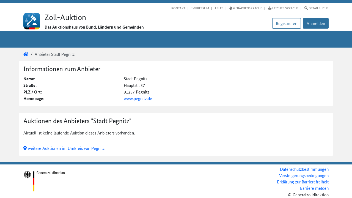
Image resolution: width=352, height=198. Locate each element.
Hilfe (218, 8)
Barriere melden (314, 188)
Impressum (200, 8)
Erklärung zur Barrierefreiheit (303, 182)
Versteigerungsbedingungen (304, 175)
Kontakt (178, 8)
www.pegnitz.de (138, 98)
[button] (316, 23)
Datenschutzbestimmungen (304, 169)
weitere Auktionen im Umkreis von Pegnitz (64, 148)
